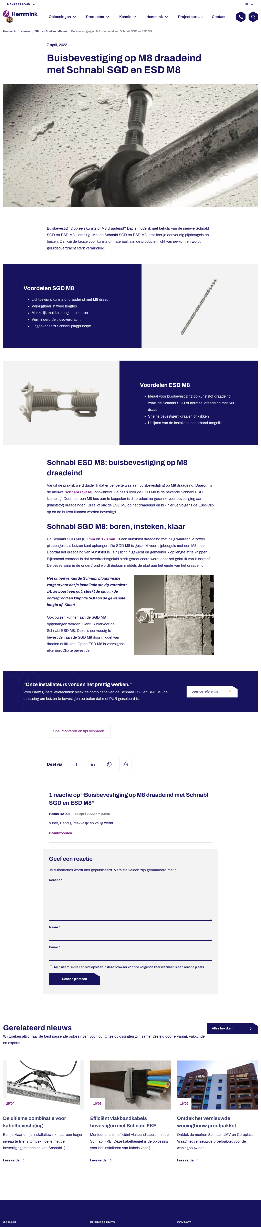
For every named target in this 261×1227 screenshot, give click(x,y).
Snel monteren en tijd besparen (78, 731)
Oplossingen (60, 17)
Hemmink (154, 17)
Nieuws (25, 31)
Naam (54, 933)
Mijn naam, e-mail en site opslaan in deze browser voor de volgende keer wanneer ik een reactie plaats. (129, 973)
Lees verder (14, 1167)
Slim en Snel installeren (51, 31)
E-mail (55, 953)
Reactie (55, 880)
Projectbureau (190, 17)
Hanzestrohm (19, 4)
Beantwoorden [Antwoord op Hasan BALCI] (60, 833)
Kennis (125, 17)
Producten (95, 17)
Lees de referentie (212, 691)
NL (247, 4)
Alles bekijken (222, 1035)
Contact (219, 17)
